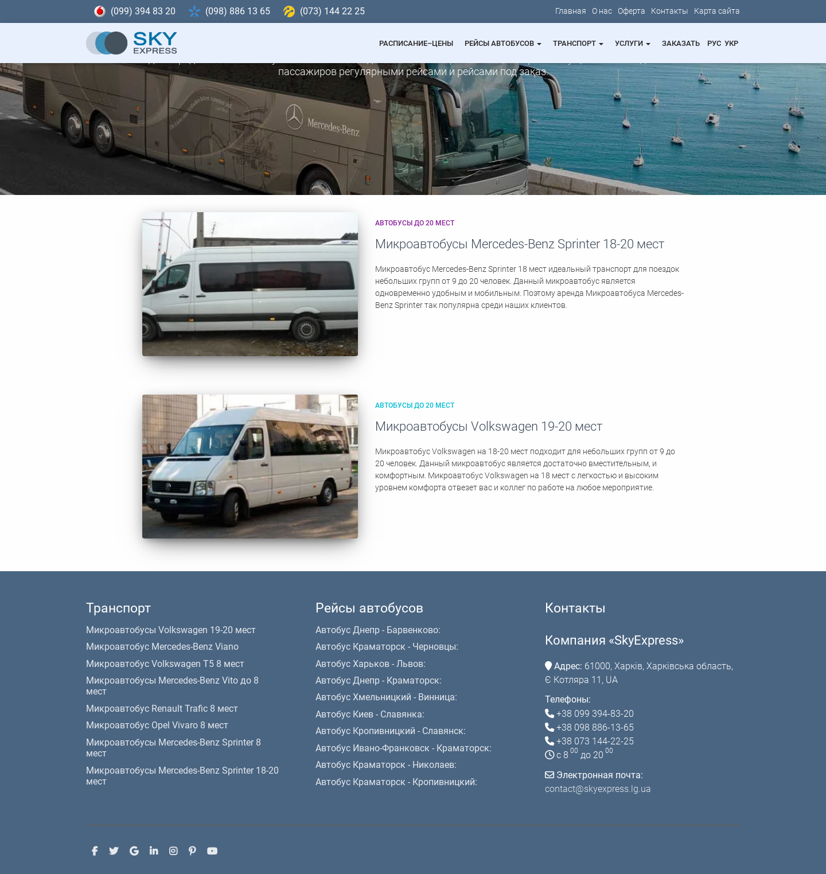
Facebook (94, 851)
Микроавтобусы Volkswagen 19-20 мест (488, 426)
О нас (602, 11)
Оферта (631, 11)
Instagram (173, 851)
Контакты (669, 11)
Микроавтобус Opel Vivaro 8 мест (157, 725)
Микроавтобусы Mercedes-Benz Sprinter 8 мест (173, 748)
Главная (570, 11)
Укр (731, 43)
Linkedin (153, 851)
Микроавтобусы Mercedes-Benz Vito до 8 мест (172, 686)
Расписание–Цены (416, 43)
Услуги (632, 43)
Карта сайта (717, 11)
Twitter (113, 851)
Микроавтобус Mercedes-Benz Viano (162, 646)
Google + (134, 851)
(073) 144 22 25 (332, 11)
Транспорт (578, 43)
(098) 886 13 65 (237, 11)
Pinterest (192, 851)
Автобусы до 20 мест (414, 223)
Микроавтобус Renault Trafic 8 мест (162, 708)
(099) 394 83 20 (143, 11)
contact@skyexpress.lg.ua (598, 788)
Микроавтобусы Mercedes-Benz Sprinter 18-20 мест (519, 244)
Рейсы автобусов (503, 43)
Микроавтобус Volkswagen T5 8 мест (165, 663)
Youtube (212, 851)
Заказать (681, 43)
